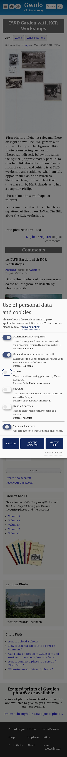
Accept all (54, 443)
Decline (11, 443)
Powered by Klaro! (53, 452)
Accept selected (32, 443)
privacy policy (30, 327)
